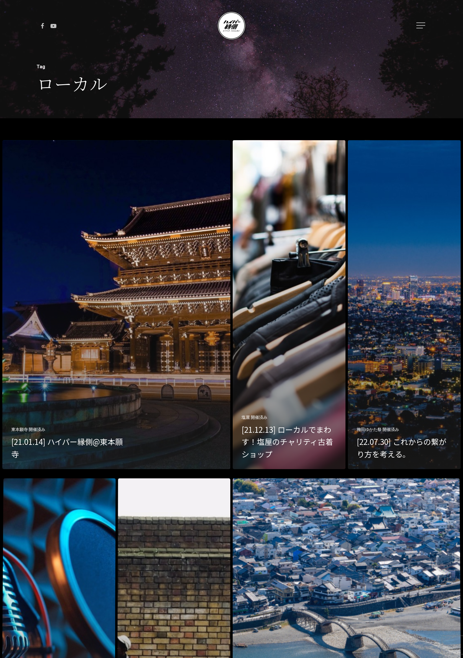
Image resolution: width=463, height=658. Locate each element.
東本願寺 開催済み (28, 429)
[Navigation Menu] (421, 25)
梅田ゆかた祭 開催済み (378, 429)
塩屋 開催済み (254, 417)
